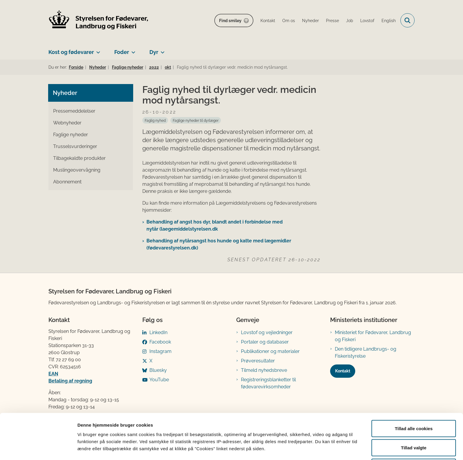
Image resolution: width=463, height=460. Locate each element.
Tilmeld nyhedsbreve (264, 370)
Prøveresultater (258, 361)
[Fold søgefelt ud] (407, 20)
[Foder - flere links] (132, 50)
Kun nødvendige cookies (413, 444)
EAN (53, 374)
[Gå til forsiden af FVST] (98, 20)
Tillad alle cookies (414, 405)
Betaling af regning (70, 381)
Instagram (160, 351)
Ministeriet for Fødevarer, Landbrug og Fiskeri (373, 336)
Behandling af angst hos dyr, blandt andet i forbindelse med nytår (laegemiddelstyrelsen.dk (214, 225)
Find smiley (230, 20)
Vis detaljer (307, 444)
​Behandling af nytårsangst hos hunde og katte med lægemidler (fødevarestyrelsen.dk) (218, 244)
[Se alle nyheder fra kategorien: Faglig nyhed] (155, 120)
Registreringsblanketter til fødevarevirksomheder (268, 383)
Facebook (160, 342)
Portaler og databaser (265, 342)
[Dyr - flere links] (161, 50)
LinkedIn (158, 332)
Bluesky (158, 370)
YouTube (159, 379)
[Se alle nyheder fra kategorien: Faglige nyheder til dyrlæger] (195, 120)
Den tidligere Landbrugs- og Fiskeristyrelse (365, 352)
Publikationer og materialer (270, 351)
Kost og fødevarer (71, 52)
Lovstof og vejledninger (267, 332)
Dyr (153, 52)
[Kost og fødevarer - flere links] (97, 50)
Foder (121, 52)
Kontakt (342, 371)
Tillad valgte (413, 425)
